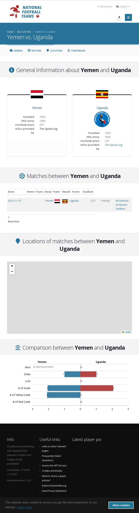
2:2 (73, 200)
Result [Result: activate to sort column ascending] (74, 191)
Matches (34, 50)
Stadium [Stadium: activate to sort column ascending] (97, 191)
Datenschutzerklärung (54, 474)
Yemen (37, 108)
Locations (54, 50)
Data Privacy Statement (54, 479)
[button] (12, 254)
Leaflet (126, 320)
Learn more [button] (24, 507)
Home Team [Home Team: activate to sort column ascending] (40, 191)
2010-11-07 (14, 200)
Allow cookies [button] (121, 505)
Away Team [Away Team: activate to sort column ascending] (58, 191)
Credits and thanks (52, 459)
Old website (104, 6)
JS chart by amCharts (43, 355)
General (16, 50)
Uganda (102, 108)
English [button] (123, 6)
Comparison (76, 50)
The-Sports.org (48, 128)
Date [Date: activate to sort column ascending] (11, 191)
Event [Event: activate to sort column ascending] (84, 191)
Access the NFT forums (54, 454)
